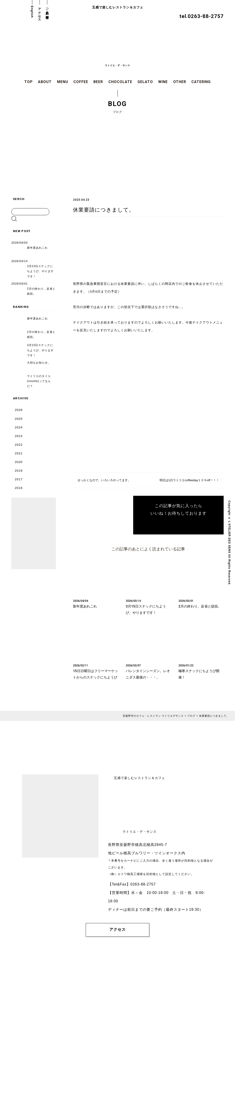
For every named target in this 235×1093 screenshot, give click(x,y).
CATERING (201, 82)
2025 (18, 418)
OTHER (179, 82)
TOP (28, 82)
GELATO (145, 82)
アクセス (39, 13)
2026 (18, 409)
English (32, 12)
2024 (18, 427)
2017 (18, 479)
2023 (18, 435)
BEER (98, 82)
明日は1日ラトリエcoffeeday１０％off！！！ (187, 480)
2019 (18, 470)
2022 (18, 444)
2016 (18, 487)
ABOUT (45, 82)
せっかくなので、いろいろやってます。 (106, 480)
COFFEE (80, 82)
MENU (62, 82)
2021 (18, 453)
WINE (163, 82)
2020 (18, 461)
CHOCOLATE (120, 82)
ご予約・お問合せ (47, 12)
